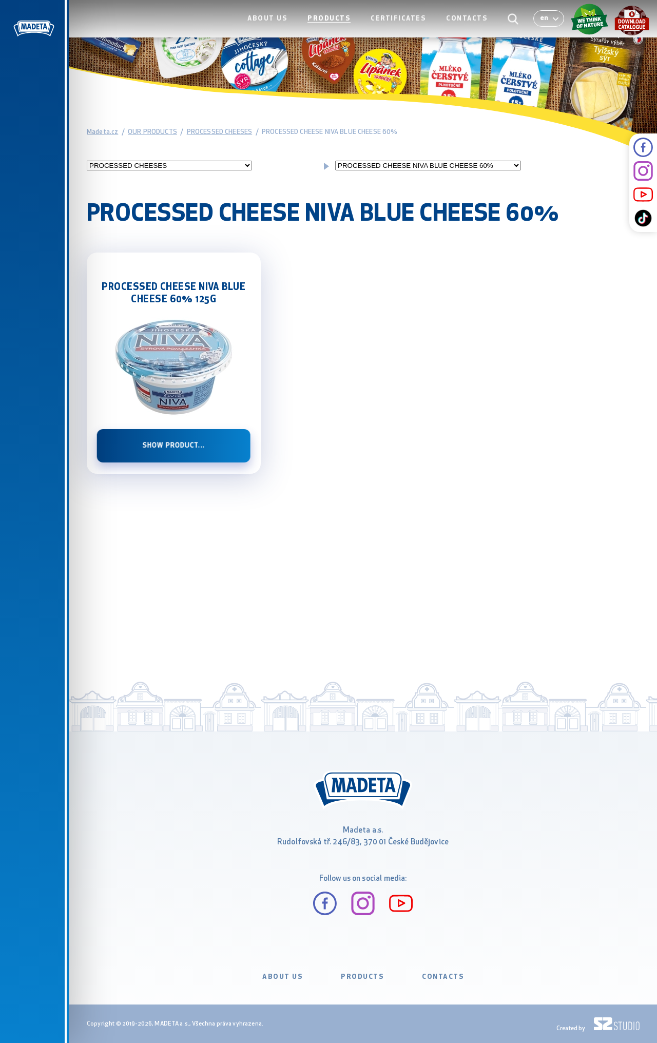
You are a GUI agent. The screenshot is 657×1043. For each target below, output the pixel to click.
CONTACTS (469, 29)
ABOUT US (279, 29)
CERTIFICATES (404, 29)
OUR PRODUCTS (152, 132)
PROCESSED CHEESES (220, 132)
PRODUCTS (337, 29)
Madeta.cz (102, 132)
